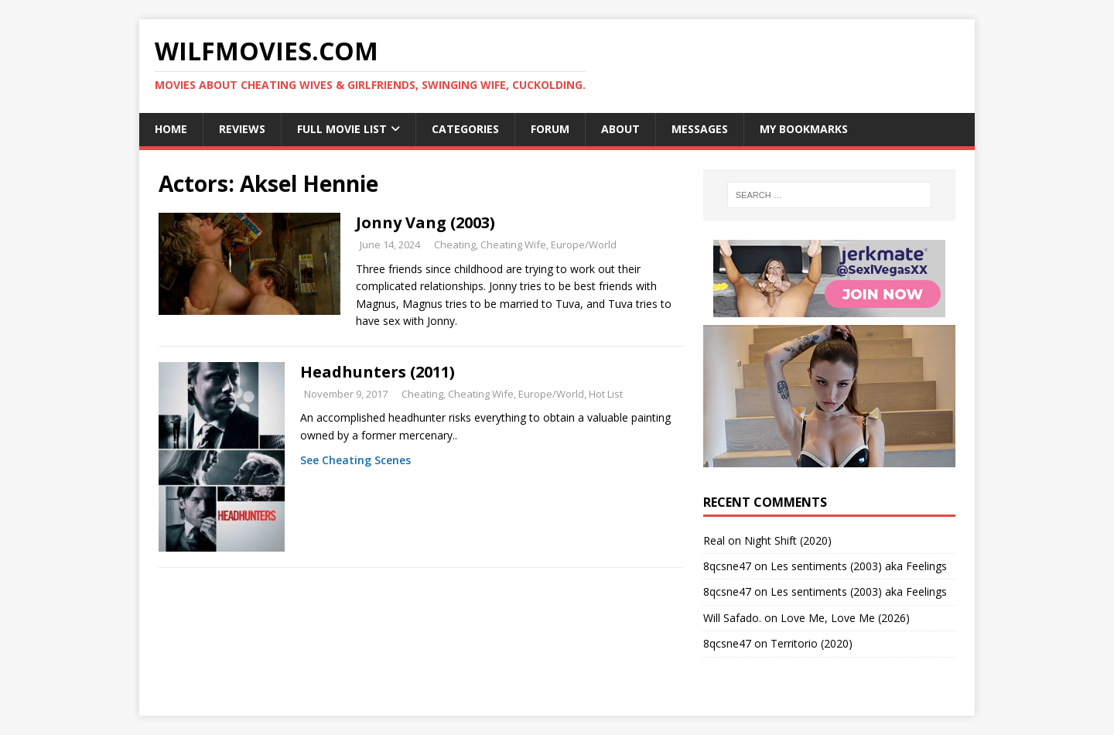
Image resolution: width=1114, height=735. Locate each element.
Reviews (242, 128)
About (620, 128)
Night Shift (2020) (788, 540)
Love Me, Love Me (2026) (845, 617)
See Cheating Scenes (355, 460)
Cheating (455, 244)
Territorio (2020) (812, 643)
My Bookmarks (804, 128)
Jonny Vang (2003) (425, 222)
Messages (699, 128)
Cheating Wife (513, 244)
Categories (465, 128)
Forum (550, 128)
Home (171, 128)
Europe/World (584, 244)
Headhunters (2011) (377, 371)
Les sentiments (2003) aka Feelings (859, 566)
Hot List (606, 394)
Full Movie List (342, 128)
